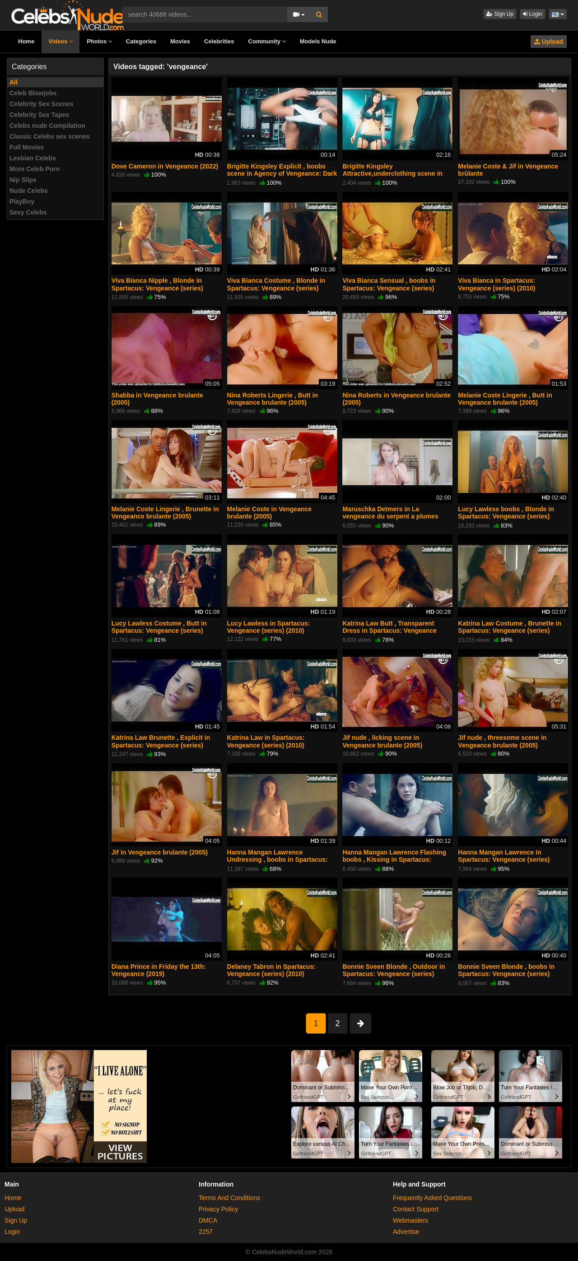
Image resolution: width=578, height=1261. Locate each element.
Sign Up (499, 14)
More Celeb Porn (34, 169)
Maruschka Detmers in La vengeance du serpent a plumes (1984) (390, 516)
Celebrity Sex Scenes (41, 103)
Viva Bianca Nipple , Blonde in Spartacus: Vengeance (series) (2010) (157, 288)
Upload (548, 41)
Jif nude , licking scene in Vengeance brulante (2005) (382, 741)
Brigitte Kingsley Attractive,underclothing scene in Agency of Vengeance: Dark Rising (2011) (394, 177)
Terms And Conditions (229, 1197)
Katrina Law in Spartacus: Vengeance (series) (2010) (266, 741)
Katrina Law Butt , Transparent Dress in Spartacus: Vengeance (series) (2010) (389, 630)
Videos (60, 41)
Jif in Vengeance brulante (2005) (160, 852)
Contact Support (415, 1209)
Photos (99, 41)
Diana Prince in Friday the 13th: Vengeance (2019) (159, 970)
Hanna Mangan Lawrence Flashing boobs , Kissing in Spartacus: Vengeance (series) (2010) (394, 859)
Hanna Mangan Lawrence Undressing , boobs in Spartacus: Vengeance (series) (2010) (277, 859)
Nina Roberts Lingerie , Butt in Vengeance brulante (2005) (272, 399)
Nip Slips (23, 179)
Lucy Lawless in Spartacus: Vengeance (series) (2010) (268, 627)
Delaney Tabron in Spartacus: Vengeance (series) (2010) (271, 970)
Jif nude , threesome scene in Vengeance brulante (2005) (502, 741)
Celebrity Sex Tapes (39, 114)
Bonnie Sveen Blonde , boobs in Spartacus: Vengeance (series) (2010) (506, 974)
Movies (180, 41)
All (13, 82)
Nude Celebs (28, 190)
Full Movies (26, 147)
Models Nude (318, 41)
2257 (206, 1231)
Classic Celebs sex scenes (49, 136)
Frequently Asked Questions (432, 1197)
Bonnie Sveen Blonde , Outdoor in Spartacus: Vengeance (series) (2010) (393, 974)
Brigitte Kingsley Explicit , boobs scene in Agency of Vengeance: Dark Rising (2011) (282, 173)
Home (26, 41)
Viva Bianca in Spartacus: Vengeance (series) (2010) (496, 284)
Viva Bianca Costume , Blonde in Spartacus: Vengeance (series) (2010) (276, 288)
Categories (141, 41)
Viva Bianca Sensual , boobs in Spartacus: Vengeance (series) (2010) (388, 288)
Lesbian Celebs (32, 158)
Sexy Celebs (28, 212)
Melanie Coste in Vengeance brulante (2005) (269, 512)
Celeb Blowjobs (32, 93)
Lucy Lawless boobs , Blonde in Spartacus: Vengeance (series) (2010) (506, 516)
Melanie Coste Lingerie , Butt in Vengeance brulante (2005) (505, 399)
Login (532, 14)
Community (267, 41)
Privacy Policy (218, 1209)
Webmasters (410, 1220)
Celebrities (219, 41)
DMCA (208, 1220)
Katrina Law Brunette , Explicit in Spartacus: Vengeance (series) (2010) (161, 745)
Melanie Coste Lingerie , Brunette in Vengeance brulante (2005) (165, 512)
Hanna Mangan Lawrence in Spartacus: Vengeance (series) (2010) (504, 859)
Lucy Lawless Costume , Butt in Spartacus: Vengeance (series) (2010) (159, 630)
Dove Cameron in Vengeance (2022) (165, 166)
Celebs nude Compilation (47, 125)
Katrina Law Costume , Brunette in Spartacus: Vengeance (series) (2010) (509, 630)
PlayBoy (21, 201)
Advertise (406, 1231)
